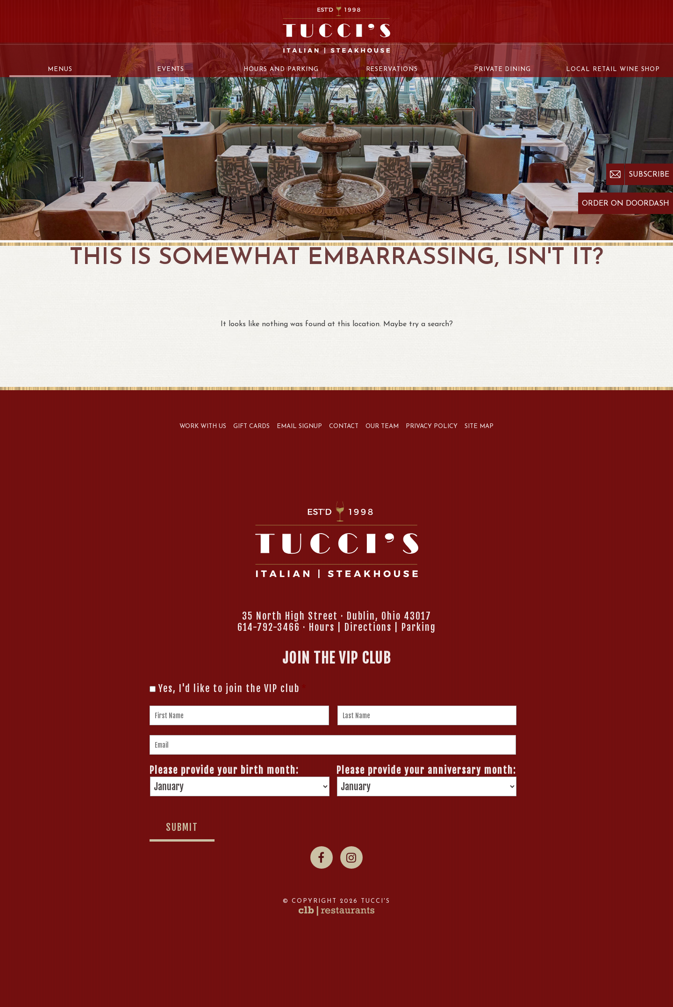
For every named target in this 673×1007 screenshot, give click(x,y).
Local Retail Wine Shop (613, 69)
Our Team (382, 426)
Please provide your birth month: (224, 770)
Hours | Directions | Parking (372, 627)
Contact (343, 426)
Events (171, 69)
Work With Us (202, 426)
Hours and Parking (281, 69)
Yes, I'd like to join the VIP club (232, 688)
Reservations (392, 69)
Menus (60, 69)
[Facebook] (321, 857)
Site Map (479, 426)
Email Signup (299, 426)
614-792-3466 (268, 627)
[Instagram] (351, 857)
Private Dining (502, 69)
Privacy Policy (432, 426)
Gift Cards (251, 426)
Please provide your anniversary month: (426, 770)
